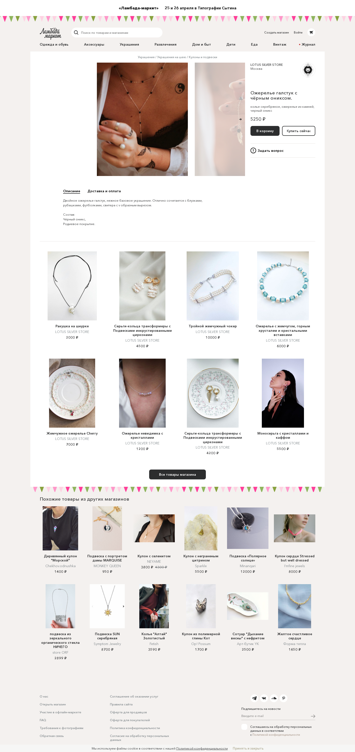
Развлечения (166, 44)
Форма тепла (294, 644)
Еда (254, 44)
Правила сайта (121, 704)
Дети (230, 44)
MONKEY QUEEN (107, 566)
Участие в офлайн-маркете (60, 712)
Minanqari (248, 566)
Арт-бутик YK (248, 644)
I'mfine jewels (294, 566)
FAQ (43, 720)
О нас (44, 696)
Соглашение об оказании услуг (134, 696)
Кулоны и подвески (203, 57)
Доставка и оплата (104, 191)
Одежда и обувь (54, 44)
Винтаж (279, 44)
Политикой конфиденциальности (276, 734)
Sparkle (201, 566)
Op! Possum (201, 644)
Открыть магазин (53, 704)
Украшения (129, 44)
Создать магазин (276, 32)
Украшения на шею (171, 57)
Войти (298, 32)
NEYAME (154, 561)
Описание (71, 191)
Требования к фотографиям (61, 728)
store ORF (60, 652)
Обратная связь (52, 736)
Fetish (154, 644)
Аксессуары (94, 44)
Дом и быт (201, 44)
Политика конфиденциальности (135, 728)
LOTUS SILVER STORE (266, 65)
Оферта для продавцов (128, 712)
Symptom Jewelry (107, 644)
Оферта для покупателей (130, 720)
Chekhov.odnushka (60, 566)
